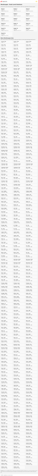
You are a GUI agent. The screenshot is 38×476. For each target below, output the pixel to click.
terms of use (10, 475)
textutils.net (6, 475)
